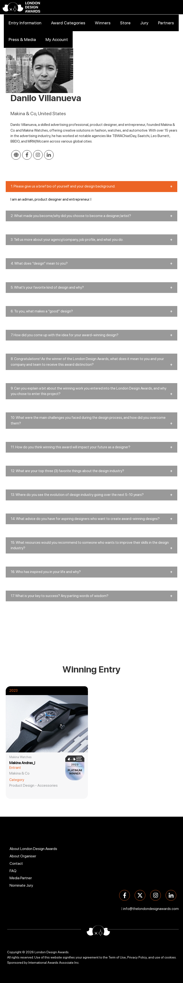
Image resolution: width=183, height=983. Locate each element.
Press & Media (22, 39)
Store (125, 22)
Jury (144, 22)
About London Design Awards (33, 848)
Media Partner (21, 878)
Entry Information (25, 22)
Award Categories (68, 22)
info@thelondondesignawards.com (151, 909)
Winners (103, 22)
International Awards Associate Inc (53, 962)
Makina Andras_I (22, 763)
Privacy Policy (137, 957)
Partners (166, 22)
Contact (16, 863)
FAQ (13, 871)
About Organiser (23, 856)
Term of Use (117, 957)
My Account (57, 39)
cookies (170, 957)
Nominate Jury (21, 885)
